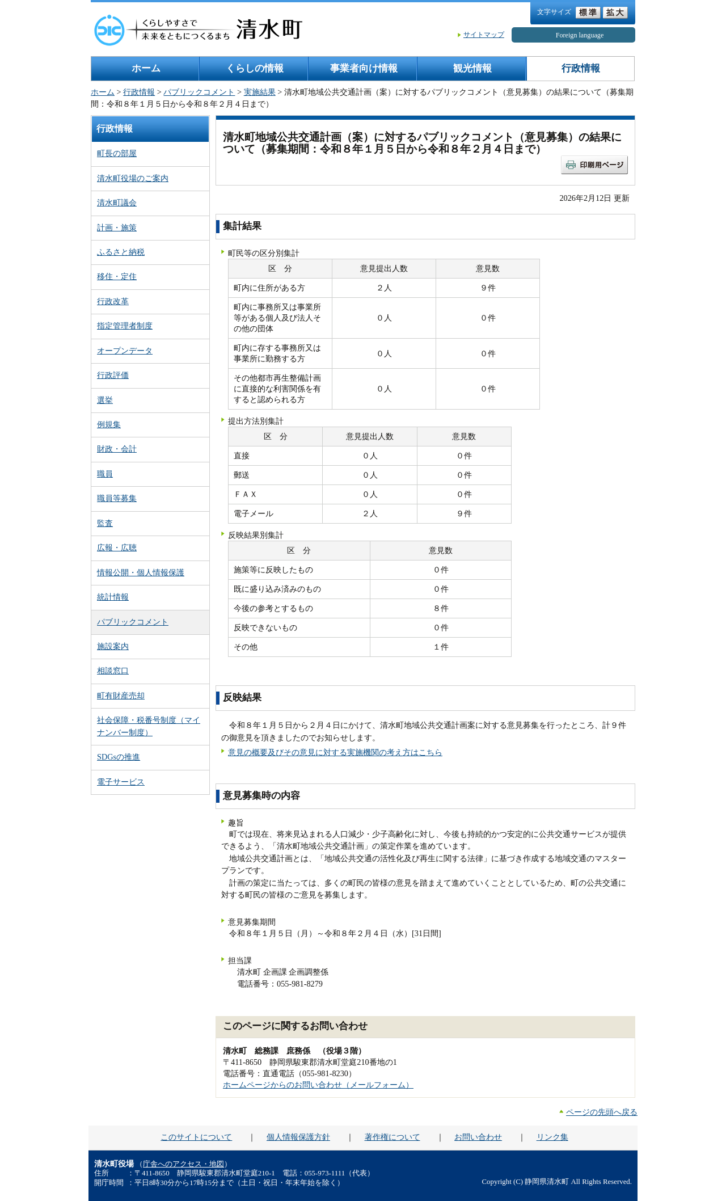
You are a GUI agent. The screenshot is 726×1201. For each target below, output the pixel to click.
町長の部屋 (117, 153)
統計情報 (113, 596)
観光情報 (472, 68)
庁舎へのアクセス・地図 (183, 1164)
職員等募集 (117, 498)
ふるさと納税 (121, 251)
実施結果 (260, 91)
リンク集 (552, 1136)
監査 (105, 523)
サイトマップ (483, 35)
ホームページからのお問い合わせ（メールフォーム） (318, 1084)
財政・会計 (117, 448)
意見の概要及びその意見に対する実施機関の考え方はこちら (335, 752)
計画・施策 (117, 227)
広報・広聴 (117, 547)
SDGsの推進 (118, 756)
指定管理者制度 (125, 325)
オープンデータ (125, 350)
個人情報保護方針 (298, 1136)
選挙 (105, 399)
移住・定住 (117, 276)
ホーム (146, 68)
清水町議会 (117, 202)
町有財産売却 (121, 695)
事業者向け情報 (364, 68)
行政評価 (113, 375)
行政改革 (113, 301)
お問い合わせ (478, 1136)
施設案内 (113, 646)
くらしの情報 (255, 68)
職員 (105, 473)
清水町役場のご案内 (132, 178)
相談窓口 (113, 670)
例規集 (109, 424)
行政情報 (581, 68)
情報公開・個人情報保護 (140, 572)
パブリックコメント (199, 91)
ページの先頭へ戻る (602, 1111)
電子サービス (121, 781)
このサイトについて (196, 1136)
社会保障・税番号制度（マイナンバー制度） (148, 725)
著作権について (392, 1136)
